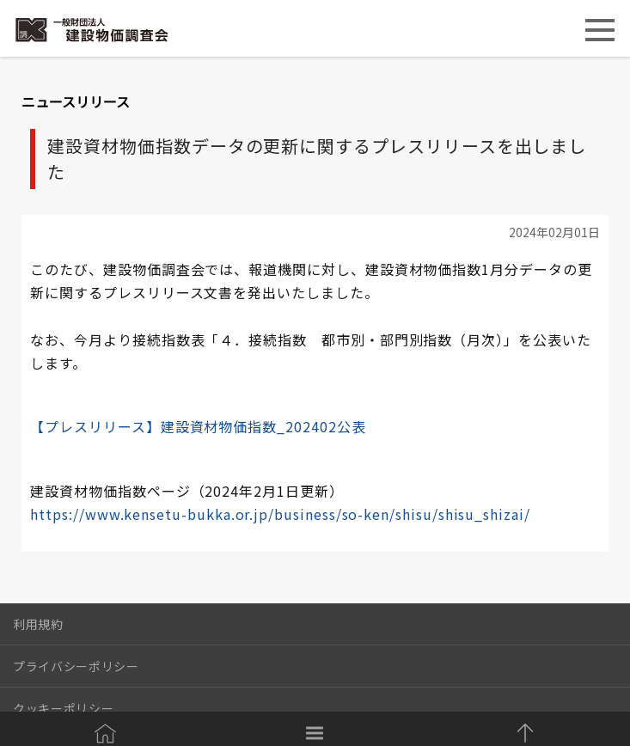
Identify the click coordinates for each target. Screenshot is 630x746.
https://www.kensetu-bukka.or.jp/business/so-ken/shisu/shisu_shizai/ (280, 514)
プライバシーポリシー (76, 666)
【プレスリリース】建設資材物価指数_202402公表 (197, 426)
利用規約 (38, 624)
